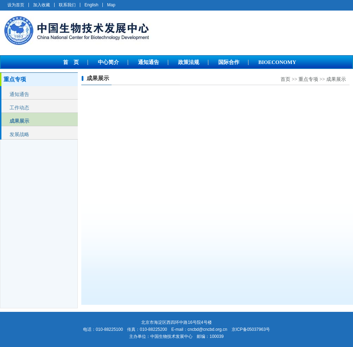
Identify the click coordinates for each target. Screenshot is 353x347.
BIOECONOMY (277, 62)
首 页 (71, 62)
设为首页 (15, 4)
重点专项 (308, 79)
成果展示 (19, 121)
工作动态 (19, 107)
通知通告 (148, 62)
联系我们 (67, 4)
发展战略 (19, 134)
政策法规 (188, 62)
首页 (285, 79)
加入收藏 (41, 4)
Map (111, 4)
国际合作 (228, 62)
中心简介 (108, 62)
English (91, 4)
